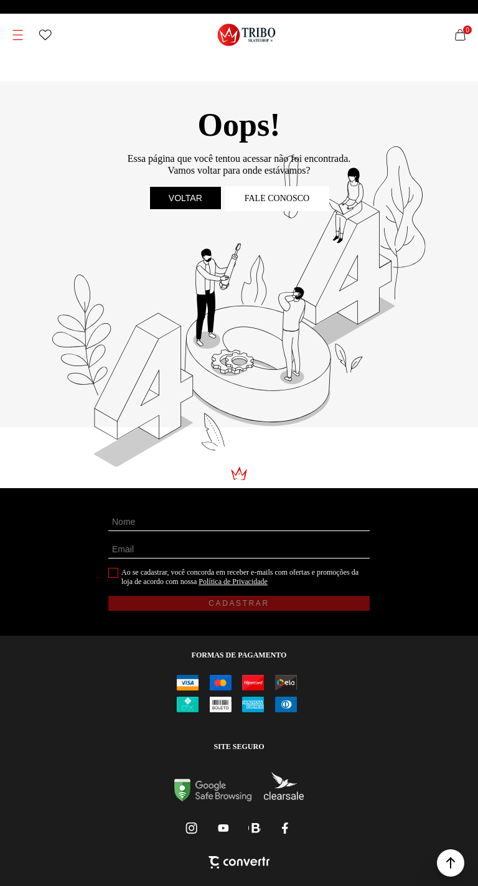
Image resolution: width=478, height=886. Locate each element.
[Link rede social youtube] (223, 828)
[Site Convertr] (239, 863)
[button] (450, 863)
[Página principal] (246, 35)
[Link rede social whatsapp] (254, 828)
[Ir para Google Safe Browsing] (212, 798)
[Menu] (18, 34)
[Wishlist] (45, 34)
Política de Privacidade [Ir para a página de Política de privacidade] (233, 581)
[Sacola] (459, 34)
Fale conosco (277, 198)
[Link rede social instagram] (192, 828)
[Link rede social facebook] (285, 828)
